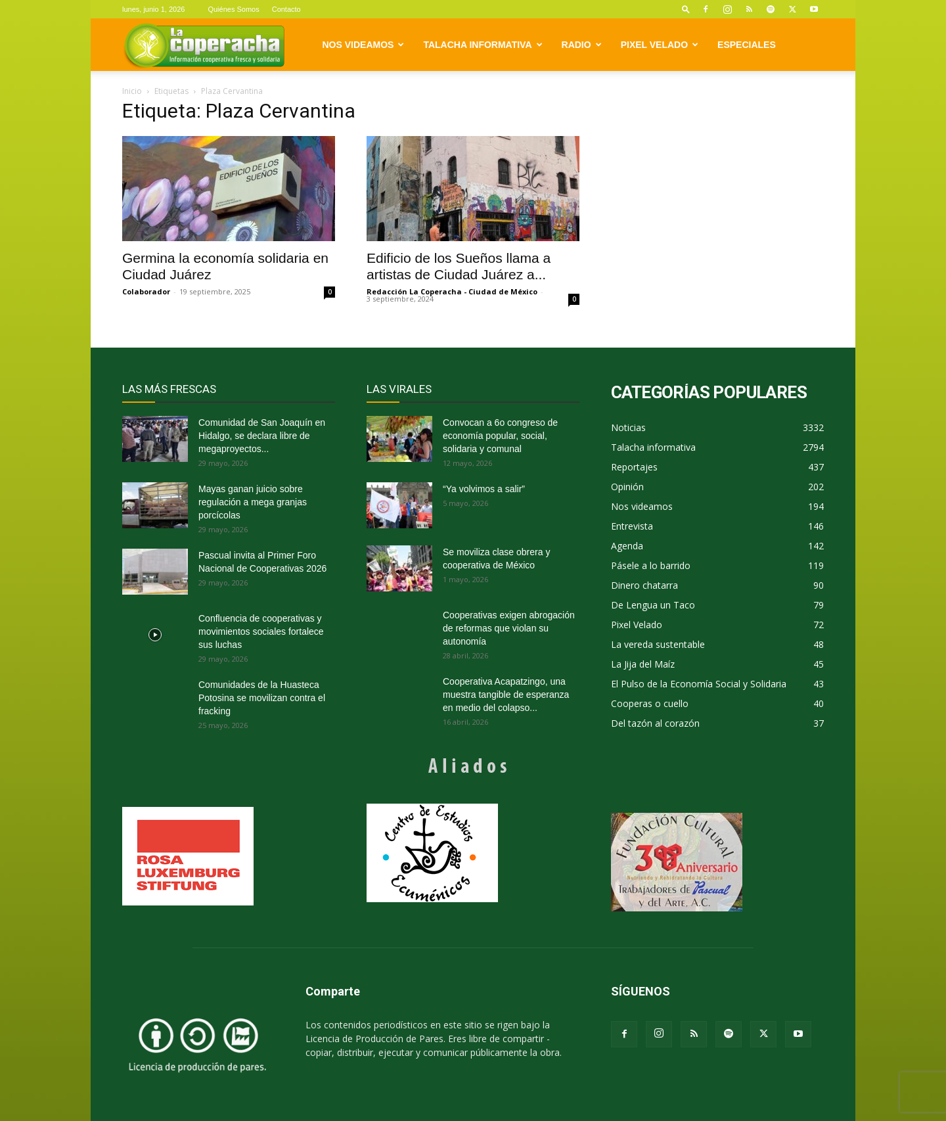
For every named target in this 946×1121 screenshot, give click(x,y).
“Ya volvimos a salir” (484, 489)
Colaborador (146, 291)
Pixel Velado (659, 44)
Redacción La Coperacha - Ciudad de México (452, 291)
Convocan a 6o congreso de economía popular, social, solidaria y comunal (500, 435)
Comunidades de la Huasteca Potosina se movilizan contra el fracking (261, 697)
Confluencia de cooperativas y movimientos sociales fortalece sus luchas (261, 631)
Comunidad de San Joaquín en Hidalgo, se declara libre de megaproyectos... (261, 435)
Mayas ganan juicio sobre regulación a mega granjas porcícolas (252, 502)
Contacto (286, 9)
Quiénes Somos (233, 9)
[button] (686, 9)
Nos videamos (364, 44)
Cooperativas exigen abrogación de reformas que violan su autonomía (509, 628)
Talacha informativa (482, 44)
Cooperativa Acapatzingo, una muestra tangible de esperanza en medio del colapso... (506, 694)
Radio (582, 44)
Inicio (132, 91)
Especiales (746, 44)
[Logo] (204, 45)
